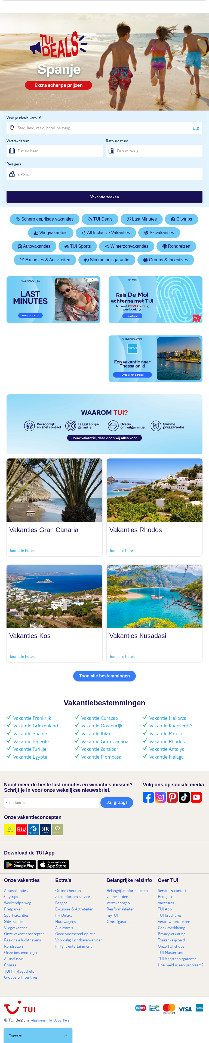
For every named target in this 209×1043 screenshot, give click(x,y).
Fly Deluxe (63, 915)
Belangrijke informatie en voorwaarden (127, 893)
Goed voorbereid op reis (75, 933)
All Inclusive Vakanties (106, 232)
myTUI (112, 915)
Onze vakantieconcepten (24, 933)
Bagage (61, 902)
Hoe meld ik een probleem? (181, 964)
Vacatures (166, 902)
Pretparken (13, 908)
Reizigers (14, 163)
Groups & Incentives (165, 259)
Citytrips (181, 219)
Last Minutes (142, 219)
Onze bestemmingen (21, 952)
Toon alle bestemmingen (104, 676)
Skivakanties (159, 232)
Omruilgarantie (119, 921)
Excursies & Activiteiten (45, 259)
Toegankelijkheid (171, 939)
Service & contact (172, 890)
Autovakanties (34, 246)
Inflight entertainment (73, 946)
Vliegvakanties (50, 232)
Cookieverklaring (171, 927)
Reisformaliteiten (120, 908)
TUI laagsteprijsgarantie (177, 958)
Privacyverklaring (171, 933)
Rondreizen (176, 246)
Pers (66, 1020)
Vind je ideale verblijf (24, 117)
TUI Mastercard (170, 952)
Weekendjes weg (17, 902)
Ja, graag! (116, 802)
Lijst (196, 127)
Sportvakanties (16, 915)
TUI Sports (77, 246)
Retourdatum (117, 140)
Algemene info (41, 1020)
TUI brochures (170, 915)
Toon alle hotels (22, 550)
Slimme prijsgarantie (106, 259)
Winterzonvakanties (127, 246)
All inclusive (13, 958)
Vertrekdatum (18, 140)
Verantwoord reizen (174, 921)
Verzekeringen (118, 902)
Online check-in (68, 890)
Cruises (10, 964)
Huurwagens (65, 921)
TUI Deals (100, 219)
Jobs (57, 1020)
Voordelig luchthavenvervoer (78, 939)
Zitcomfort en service (72, 896)
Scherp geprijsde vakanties (44, 219)
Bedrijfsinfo (167, 896)
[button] (38, 1035)
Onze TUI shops (171, 946)
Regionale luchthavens (22, 939)
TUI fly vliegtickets (19, 971)
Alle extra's (64, 927)
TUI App (165, 908)
